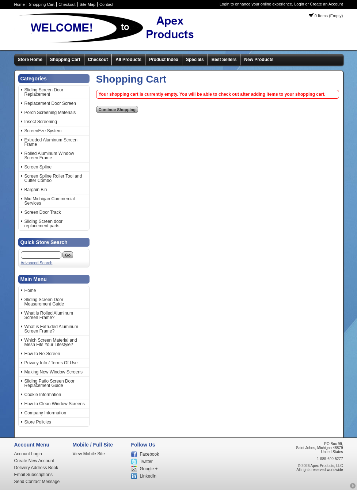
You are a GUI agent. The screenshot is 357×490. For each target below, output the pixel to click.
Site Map (87, 4)
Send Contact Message (37, 481)
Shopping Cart (41, 4)
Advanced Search (37, 263)
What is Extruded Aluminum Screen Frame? (51, 329)
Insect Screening (40, 121)
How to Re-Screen (42, 353)
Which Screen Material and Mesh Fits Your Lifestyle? (50, 342)
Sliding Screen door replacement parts (43, 223)
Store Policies (37, 422)
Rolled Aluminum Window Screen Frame (49, 155)
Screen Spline (38, 167)
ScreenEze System (43, 130)
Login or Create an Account (318, 4)
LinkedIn (148, 476)
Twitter (146, 461)
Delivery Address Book (36, 467)
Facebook (149, 454)
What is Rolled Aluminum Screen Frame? (48, 315)
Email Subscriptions (33, 474)
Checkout (66, 4)
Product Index (163, 59)
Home (19, 4)
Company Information (45, 412)
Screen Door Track (42, 212)
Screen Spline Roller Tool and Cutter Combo (53, 178)
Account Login (28, 453)
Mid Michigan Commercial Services (49, 201)
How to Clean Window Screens (54, 403)
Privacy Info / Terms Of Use (51, 362)
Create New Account (34, 460)
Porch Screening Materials (50, 112)
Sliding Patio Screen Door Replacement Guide (49, 383)
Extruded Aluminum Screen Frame (50, 142)
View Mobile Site (89, 453)
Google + (149, 468)
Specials (195, 59)
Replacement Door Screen (50, 103)
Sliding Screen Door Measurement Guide (44, 302)
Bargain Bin (35, 189)
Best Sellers (224, 59)
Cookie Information (42, 394)
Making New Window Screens (53, 372)
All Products (128, 59)
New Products (258, 59)
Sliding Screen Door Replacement (44, 92)
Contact (106, 4)
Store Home (30, 59)
